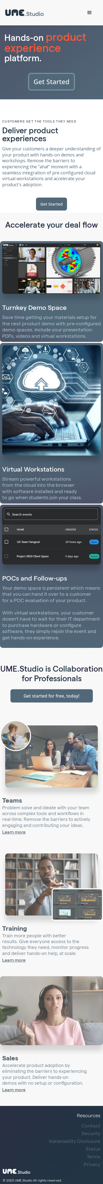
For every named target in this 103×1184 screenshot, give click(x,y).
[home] (25, 12)
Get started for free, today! (52, 696)
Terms (93, 1157)
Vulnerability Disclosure (74, 1141)
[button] (89, 12)
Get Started (51, 81)
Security (91, 1134)
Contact (91, 1126)
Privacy (92, 1164)
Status (93, 1149)
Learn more (14, 833)
